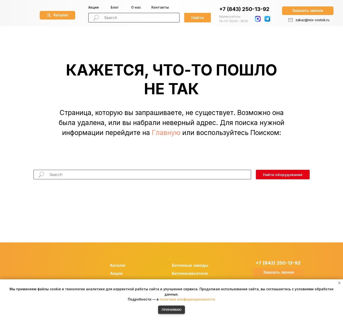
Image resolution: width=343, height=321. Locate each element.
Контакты (160, 7)
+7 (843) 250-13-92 (244, 9)
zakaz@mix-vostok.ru (312, 20)
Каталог (118, 265)
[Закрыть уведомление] (339, 283)
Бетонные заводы (190, 265)
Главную (166, 133)
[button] (307, 10)
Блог (115, 7)
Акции (93, 7)
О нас (136, 7)
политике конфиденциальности (187, 299)
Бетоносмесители (190, 273)
